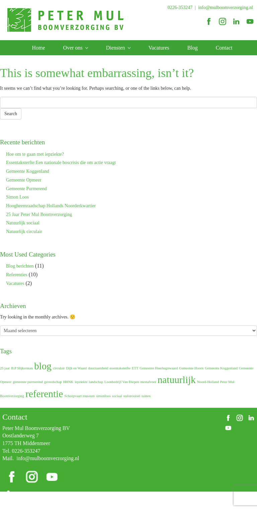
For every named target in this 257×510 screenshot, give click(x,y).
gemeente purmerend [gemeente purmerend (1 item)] (28, 382)
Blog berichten (20, 266)
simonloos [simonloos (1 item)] (103, 396)
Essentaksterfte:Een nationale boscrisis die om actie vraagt (61, 162)
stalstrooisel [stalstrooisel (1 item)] (131, 396)
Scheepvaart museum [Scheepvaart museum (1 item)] (79, 396)
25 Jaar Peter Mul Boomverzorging (39, 214)
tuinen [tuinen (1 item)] (146, 396)
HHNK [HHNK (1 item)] (68, 382)
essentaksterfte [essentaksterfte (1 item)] (120, 368)
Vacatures (159, 48)
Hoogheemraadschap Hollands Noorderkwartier (51, 205)
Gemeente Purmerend (26, 188)
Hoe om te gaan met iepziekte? (35, 154)
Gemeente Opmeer (23, 180)
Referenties (16, 274)
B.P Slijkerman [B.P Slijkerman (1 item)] (22, 368)
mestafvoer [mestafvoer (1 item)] (148, 382)
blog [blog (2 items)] (43, 366)
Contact (224, 48)
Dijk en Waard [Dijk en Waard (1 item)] (76, 368)
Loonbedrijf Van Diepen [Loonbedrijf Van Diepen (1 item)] (121, 382)
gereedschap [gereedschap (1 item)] (53, 382)
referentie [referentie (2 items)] (44, 393)
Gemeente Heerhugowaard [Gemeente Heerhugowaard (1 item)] (159, 368)
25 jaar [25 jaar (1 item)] (5, 368)
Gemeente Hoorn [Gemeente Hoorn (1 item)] (191, 368)
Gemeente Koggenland (27, 171)
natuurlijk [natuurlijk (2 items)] (177, 379)
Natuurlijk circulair (24, 231)
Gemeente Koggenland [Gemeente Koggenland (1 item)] (221, 368)
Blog (192, 48)
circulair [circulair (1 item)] (59, 368)
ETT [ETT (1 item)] (135, 368)
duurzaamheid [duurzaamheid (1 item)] (98, 368)
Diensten (115, 48)
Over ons (73, 48)
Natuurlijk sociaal (22, 222)
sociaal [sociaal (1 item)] (117, 396)
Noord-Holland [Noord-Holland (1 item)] (208, 382)
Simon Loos (17, 197)
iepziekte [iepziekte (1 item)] (81, 382)
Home (38, 48)
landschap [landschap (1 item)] (96, 382)
